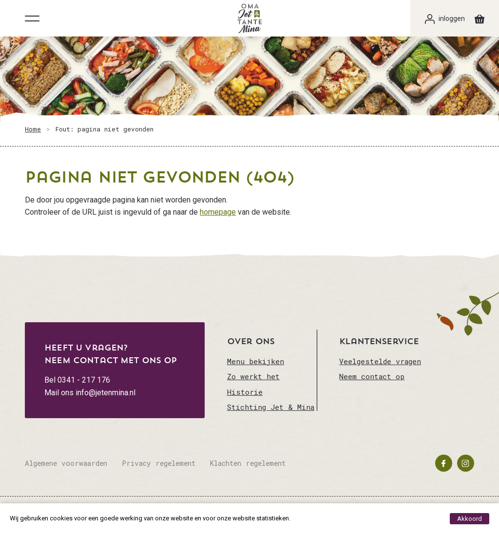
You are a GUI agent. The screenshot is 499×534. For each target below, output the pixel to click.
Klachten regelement (248, 463)
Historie (245, 392)
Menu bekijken (255, 361)
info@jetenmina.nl (105, 392)
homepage (218, 212)
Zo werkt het (253, 376)
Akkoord (469, 518)
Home (33, 129)
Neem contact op (371, 376)
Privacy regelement (158, 463)
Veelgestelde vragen (380, 361)
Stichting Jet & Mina (270, 407)
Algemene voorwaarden (66, 463)
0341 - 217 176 (84, 380)
